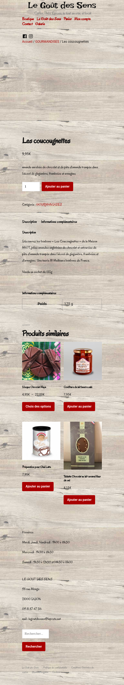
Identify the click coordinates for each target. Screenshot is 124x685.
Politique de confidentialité (55, 667)
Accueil (27, 42)
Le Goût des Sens (62, 5)
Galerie (40, 23)
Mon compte (82, 18)
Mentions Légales (40, 672)
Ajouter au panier (57, 186)
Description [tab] (29, 221)
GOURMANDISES (47, 42)
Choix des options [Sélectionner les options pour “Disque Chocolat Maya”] (38, 406)
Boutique (28, 18)
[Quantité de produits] (31, 186)
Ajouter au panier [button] (79, 406)
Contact (27, 23)
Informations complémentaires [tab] (59, 221)
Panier (68, 18)
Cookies (56, 672)
